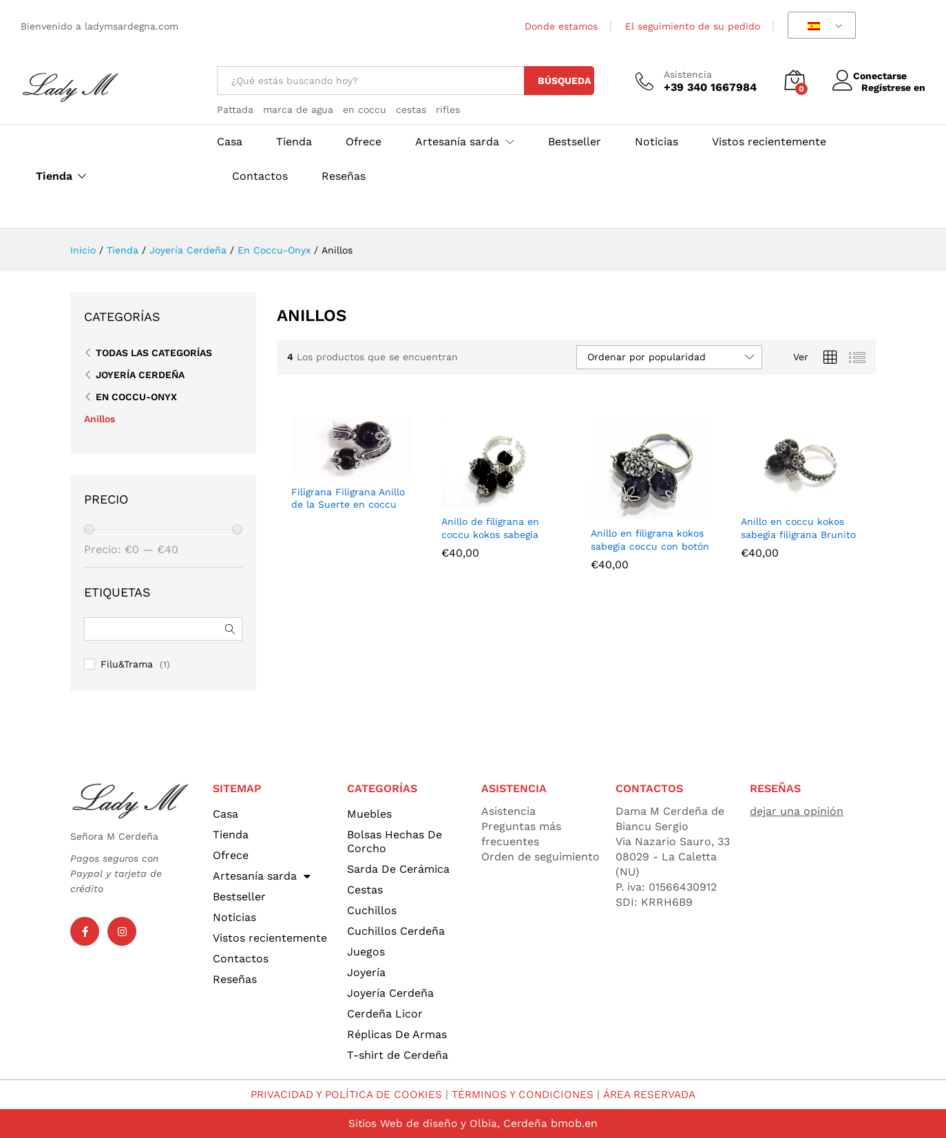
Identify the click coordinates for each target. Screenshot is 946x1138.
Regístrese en (893, 86)
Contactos (260, 176)
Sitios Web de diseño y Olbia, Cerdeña (448, 1123)
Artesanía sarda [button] (457, 141)
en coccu (364, 109)
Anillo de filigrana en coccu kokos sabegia (490, 527)
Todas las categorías (154, 352)
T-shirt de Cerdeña (397, 1055)
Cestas (365, 889)
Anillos (99, 418)
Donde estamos (561, 26)
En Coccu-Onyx (136, 396)
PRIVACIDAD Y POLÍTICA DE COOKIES (341, 1094)
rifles (448, 109)
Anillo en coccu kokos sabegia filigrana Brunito (798, 527)
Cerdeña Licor (385, 1013)
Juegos (366, 951)
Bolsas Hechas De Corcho (394, 841)
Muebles (369, 813)
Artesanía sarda (262, 876)
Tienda (54, 176)
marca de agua (298, 109)
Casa (229, 141)
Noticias (656, 141)
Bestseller (574, 141)
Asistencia (688, 74)
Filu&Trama (127, 664)
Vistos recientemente (769, 141)
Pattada (235, 109)
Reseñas (344, 176)
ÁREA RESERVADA (655, 1094)
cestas (411, 109)
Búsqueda (564, 80)
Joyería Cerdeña (140, 374)
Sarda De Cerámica (398, 869)
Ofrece (363, 141)
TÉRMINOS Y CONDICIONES (524, 1094)
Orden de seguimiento (540, 856)
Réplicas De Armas (397, 1034)
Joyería (366, 972)
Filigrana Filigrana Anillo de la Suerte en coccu (348, 498)
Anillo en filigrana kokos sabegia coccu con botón (650, 539)
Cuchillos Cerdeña (396, 931)
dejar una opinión (796, 811)
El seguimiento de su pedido (692, 26)
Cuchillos (372, 910)
